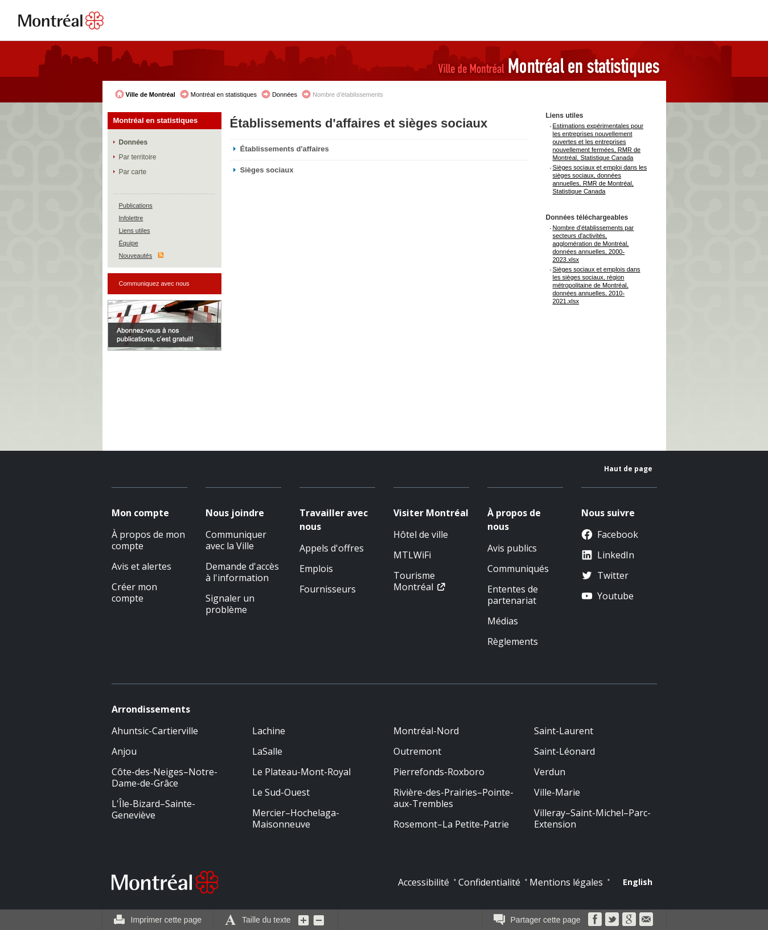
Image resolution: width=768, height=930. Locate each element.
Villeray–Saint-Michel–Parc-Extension (592, 818)
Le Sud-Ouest (281, 792)
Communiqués (518, 568)
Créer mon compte (134, 592)
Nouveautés (136, 255)
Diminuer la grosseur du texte (319, 919)
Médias (502, 621)
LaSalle (267, 751)
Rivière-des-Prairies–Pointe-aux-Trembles (453, 798)
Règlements (512, 641)
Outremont (417, 751)
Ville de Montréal (150, 94)
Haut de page (628, 469)
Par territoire (138, 157)
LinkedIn (607, 555)
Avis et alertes (141, 566)
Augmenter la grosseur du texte (304, 919)
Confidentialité (489, 882)
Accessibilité (423, 882)
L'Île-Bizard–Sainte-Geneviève (153, 809)
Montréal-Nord (426, 731)
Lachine (268, 731)
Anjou (124, 751)
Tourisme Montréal (414, 581)
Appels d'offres (331, 548)
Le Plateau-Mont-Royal (301, 772)
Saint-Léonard (564, 751)
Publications (136, 205)
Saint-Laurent (563, 731)
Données (284, 94)
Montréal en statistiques (224, 94)
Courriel (646, 919)
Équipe (128, 243)
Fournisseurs (327, 589)
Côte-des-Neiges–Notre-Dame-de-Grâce (164, 777)
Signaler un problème (230, 604)
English (637, 881)
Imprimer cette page (166, 919)
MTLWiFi (412, 555)
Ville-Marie (557, 792)
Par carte (133, 172)
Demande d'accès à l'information (242, 572)
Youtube (607, 596)
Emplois (316, 568)
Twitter (605, 575)
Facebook (609, 534)
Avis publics (512, 548)
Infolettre (131, 218)
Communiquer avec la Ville (236, 540)
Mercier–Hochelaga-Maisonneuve (295, 818)
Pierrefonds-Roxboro (438, 772)
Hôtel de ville (420, 534)
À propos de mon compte (148, 540)
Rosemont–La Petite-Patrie (451, 824)
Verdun (549, 772)
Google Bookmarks (629, 919)
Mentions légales (566, 882)
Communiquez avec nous (154, 283)
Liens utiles (134, 230)
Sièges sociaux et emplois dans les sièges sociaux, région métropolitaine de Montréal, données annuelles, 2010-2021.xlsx (596, 285)
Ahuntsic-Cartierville (155, 731)
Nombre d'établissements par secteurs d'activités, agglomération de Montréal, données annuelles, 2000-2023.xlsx (593, 243)
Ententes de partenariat (512, 595)
